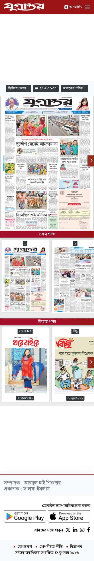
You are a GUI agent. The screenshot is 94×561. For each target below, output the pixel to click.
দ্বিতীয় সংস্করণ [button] (17, 88)
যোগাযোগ (25, 547)
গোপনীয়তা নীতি (51, 547)
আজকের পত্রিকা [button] (73, 88)
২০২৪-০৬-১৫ (45, 88)
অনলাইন (73, 7)
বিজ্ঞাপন (76, 547)
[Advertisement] (47, 47)
